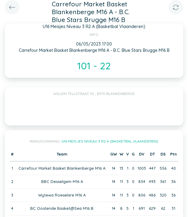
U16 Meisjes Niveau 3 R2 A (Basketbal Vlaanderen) (109, 141)
